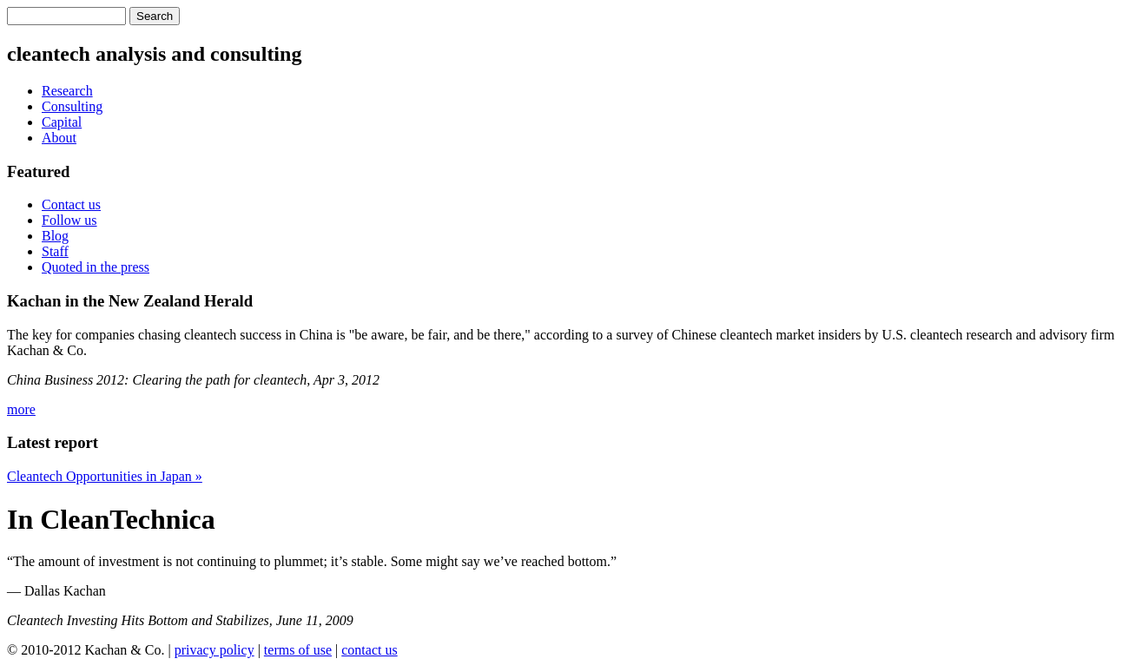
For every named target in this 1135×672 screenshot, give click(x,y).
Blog (55, 235)
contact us (369, 649)
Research (67, 90)
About (59, 137)
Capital (62, 122)
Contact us (71, 204)
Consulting (72, 106)
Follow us (69, 220)
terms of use (298, 649)
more (21, 409)
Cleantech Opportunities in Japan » (104, 476)
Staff (55, 251)
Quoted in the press (95, 267)
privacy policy (214, 649)
